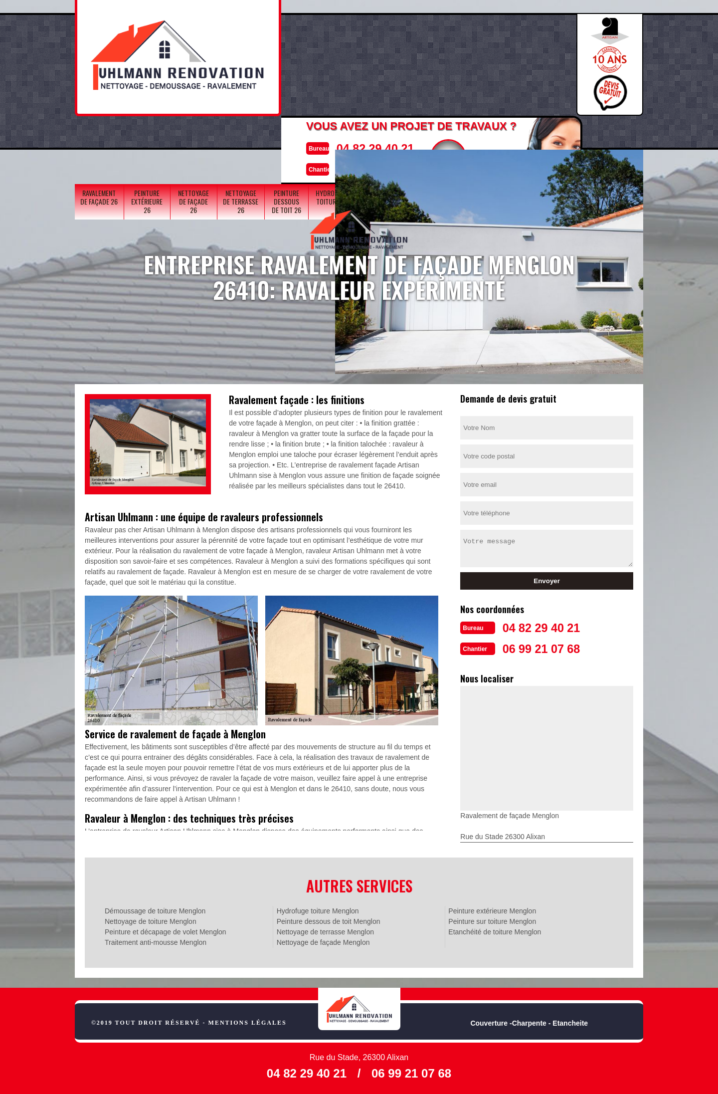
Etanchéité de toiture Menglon (494, 930)
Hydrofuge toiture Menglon (318, 909)
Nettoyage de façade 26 (193, 140)
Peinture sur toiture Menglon (492, 919)
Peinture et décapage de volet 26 (429, 140)
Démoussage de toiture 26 (527, 135)
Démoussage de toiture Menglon (155, 909)
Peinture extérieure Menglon (492, 909)
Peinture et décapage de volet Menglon (165, 930)
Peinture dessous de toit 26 (286, 140)
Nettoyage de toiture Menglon (150, 919)
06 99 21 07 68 (337, 71)
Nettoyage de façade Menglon (323, 940)
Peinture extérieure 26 (147, 140)
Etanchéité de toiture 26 (619, 140)
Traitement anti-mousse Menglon (155, 940)
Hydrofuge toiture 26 (332, 135)
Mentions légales (247, 1020)
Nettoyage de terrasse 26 (240, 140)
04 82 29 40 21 (337, 51)
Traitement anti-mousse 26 (380, 140)
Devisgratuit (417, 60)
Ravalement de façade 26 (99, 135)
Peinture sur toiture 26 (574, 140)
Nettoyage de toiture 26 (477, 140)
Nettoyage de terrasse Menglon (325, 930)
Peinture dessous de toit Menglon (328, 919)
